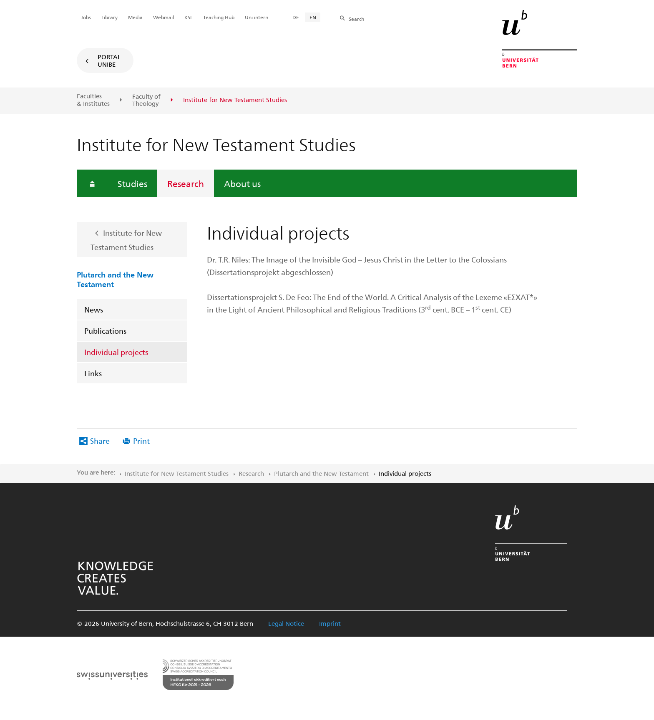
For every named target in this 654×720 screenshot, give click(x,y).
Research (185, 183)
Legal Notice (286, 623)
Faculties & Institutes (93, 99)
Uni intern (256, 17)
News (93, 309)
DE (295, 17)
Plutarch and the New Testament (115, 279)
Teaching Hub (218, 17)
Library (109, 17)
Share (100, 440)
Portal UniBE (109, 60)
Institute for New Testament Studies (126, 240)
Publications (105, 330)
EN (312, 17)
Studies (132, 183)
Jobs (86, 17)
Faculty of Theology (146, 100)
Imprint (330, 623)
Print (141, 440)
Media (135, 17)
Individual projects (116, 352)
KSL (188, 17)
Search (356, 18)
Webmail (163, 17)
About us (242, 183)
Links (93, 373)
